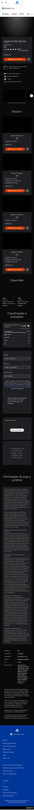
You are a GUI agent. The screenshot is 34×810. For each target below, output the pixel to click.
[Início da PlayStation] (17, 2)
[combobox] (17, 358)
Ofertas (22, 14)
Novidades (5, 14)
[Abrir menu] (2, 2)
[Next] (31, 95)
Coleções (14, 14)
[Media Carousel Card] (14, 96)
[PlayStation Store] (8, 8)
